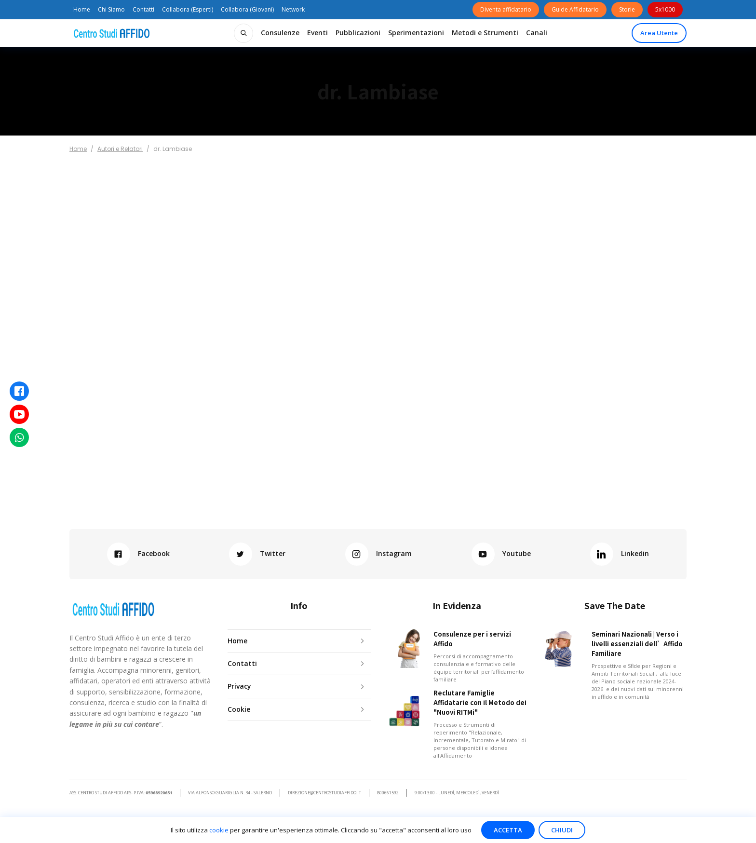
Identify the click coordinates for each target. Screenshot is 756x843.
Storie (627, 9)
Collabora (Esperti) (187, 9)
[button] (280, 33)
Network (293, 9)
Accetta (508, 830)
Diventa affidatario (505, 9)
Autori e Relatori (120, 149)
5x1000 (665, 9)
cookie (219, 830)
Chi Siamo (111, 9)
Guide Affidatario (575, 9)
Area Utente (659, 32)
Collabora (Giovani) (247, 9)
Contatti (143, 9)
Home (81, 9)
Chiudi (562, 830)
